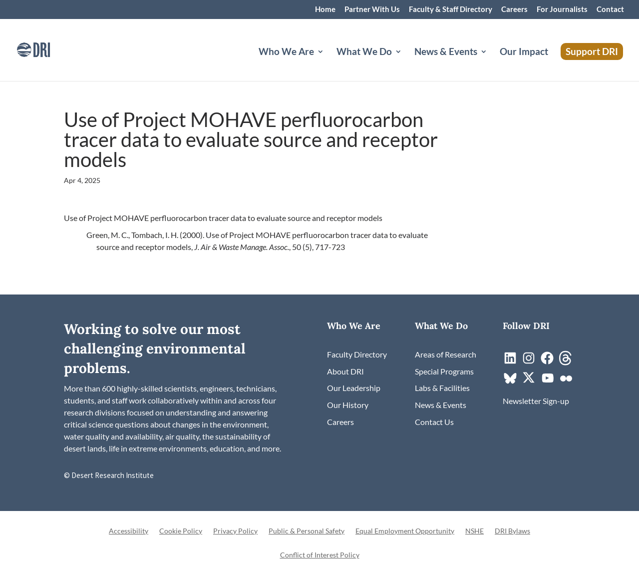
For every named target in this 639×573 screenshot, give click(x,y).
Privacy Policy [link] (235, 531)
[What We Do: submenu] (406, 63)
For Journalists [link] (562, 10)
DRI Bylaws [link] (512, 531)
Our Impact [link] (524, 52)
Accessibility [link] (128, 531)
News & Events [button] (445, 52)
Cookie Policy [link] (180, 531)
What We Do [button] (364, 52)
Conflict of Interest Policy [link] (319, 555)
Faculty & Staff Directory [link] (450, 10)
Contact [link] (610, 10)
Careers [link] (514, 10)
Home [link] (325, 10)
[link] (47, 49)
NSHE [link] (474, 531)
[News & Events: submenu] (491, 63)
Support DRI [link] (592, 51)
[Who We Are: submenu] (328, 63)
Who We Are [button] (286, 52)
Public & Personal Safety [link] (306, 531)
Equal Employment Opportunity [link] (404, 531)
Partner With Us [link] (372, 10)
